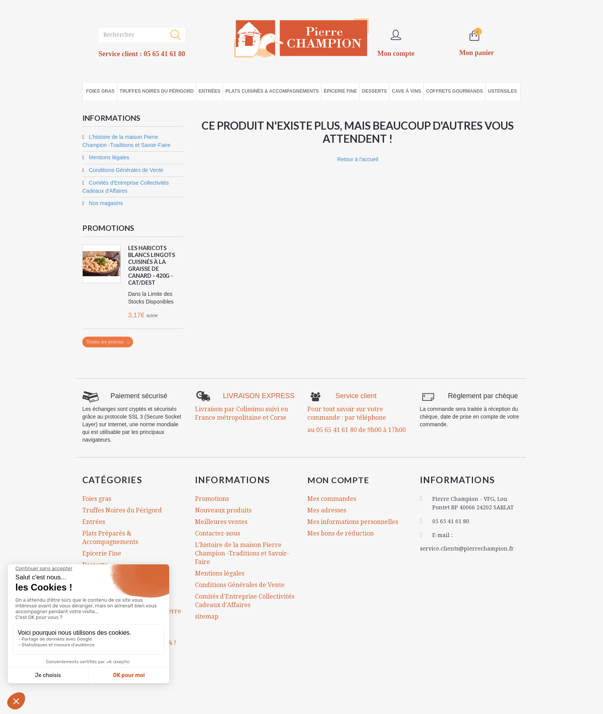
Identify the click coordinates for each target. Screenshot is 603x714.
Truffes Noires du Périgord (122, 510)
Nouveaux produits (223, 510)
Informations (112, 117)
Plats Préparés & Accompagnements (110, 537)
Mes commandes (331, 498)
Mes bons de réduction (340, 533)
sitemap (206, 616)
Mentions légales (108, 157)
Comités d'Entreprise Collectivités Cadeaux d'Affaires (244, 600)
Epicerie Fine (101, 553)
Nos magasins (105, 203)
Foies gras (96, 498)
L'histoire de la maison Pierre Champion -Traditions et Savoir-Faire (242, 553)
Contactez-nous (217, 533)
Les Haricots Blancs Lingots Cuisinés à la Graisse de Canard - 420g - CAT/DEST (152, 265)
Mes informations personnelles (352, 521)
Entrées (93, 521)
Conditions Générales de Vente (125, 170)
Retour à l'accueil (357, 159)
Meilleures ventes (221, 521)
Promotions (108, 227)
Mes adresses (326, 510)
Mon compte (341, 479)
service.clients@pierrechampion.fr (467, 548)
